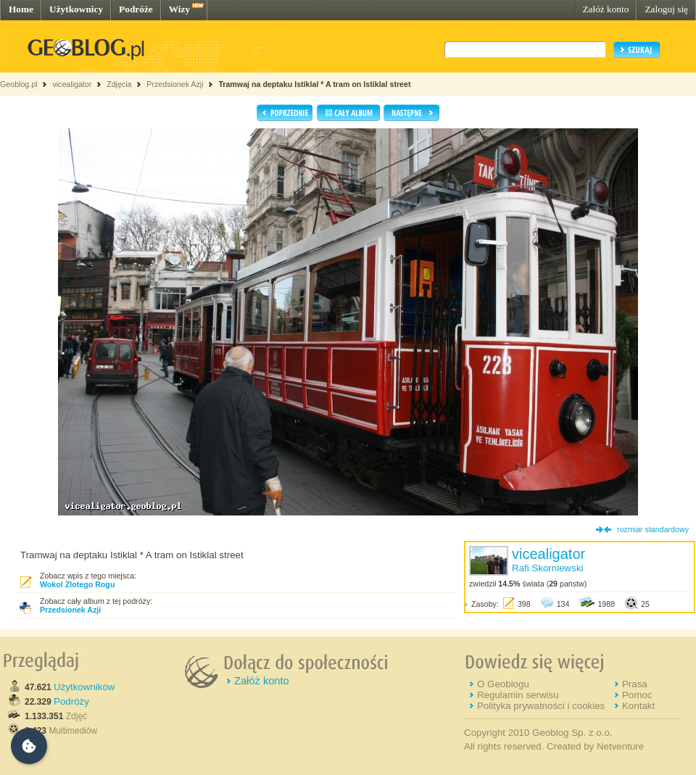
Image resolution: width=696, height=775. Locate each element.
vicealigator (71, 84)
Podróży (71, 701)
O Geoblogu (503, 684)
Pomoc (637, 694)
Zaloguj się (666, 9)
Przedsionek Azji (174, 84)
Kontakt (638, 705)
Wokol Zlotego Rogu (77, 584)
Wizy (179, 9)
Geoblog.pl (19, 84)
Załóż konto (605, 9)
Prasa (634, 684)
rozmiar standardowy (653, 529)
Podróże (136, 9)
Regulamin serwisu (518, 694)
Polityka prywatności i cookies (541, 705)
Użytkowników (84, 686)
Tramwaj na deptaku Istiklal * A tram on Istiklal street (314, 84)
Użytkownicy (76, 9)
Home (21, 9)
